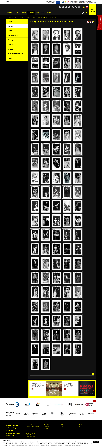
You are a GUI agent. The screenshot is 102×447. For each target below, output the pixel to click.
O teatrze (31, 13)
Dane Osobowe (30, 436)
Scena (10, 30)
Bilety (16, 13)
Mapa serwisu (30, 424)
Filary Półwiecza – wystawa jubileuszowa (44, 17)
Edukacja (23, 13)
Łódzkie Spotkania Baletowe (31, 434)
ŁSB (43, 13)
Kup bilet (93, 11)
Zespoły (10, 44)
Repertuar (9, 13)
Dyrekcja (11, 40)
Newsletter (29, 429)
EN (87, 13)
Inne (37, 13)
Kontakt (10, 21)
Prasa (10, 58)
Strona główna (12, 17)
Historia (28, 17)
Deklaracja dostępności (15, 54)
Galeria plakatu (13, 35)
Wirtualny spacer (30, 431)
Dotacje (10, 49)
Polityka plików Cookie (32, 426)
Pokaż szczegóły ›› (88, 445)
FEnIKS (49, 13)
